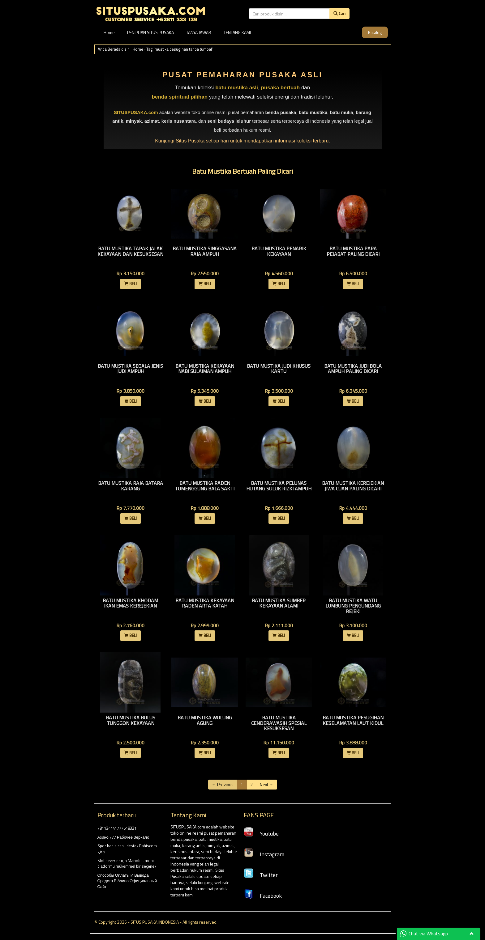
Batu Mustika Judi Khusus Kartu (279, 368)
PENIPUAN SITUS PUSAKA (150, 32)
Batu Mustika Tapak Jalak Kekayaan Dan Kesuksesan (130, 251)
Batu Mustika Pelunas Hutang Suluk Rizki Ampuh (278, 485)
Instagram (264, 854)
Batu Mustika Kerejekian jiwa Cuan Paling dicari (353, 485)
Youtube (261, 833)
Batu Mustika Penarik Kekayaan (278, 251)
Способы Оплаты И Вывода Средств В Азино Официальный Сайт (127, 881)
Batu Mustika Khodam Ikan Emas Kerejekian (130, 603)
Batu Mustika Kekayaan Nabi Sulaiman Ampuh (204, 368)
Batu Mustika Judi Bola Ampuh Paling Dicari (353, 368)
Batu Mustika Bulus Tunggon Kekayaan (130, 720)
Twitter (261, 875)
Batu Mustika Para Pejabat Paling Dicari (353, 251)
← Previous (223, 784)
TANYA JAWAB (198, 32)
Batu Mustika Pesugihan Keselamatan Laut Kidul (353, 720)
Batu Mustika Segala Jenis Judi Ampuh (130, 368)
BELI (130, 284)
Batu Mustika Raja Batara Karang (130, 485)
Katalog (375, 32)
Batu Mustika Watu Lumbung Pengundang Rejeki (353, 606)
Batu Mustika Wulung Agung (205, 720)
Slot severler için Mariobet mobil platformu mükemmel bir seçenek (126, 863)
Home (109, 32)
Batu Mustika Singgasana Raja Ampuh (205, 251)
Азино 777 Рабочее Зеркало (123, 837)
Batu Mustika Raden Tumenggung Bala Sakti (204, 485)
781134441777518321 (116, 828)
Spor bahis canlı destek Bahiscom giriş (127, 849)
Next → (266, 784)
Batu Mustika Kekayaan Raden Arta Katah (204, 603)
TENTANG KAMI (237, 32)
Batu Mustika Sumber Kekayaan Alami (279, 603)
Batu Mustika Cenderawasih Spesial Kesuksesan (279, 723)
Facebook (263, 895)
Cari (339, 13)
